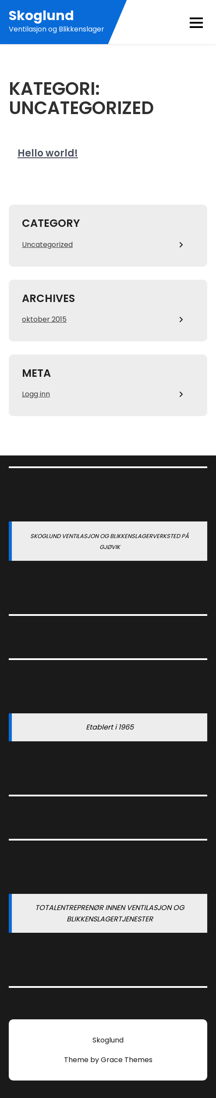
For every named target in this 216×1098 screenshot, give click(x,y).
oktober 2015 (44, 319)
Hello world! (48, 153)
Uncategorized (47, 245)
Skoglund (41, 16)
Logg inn (36, 394)
